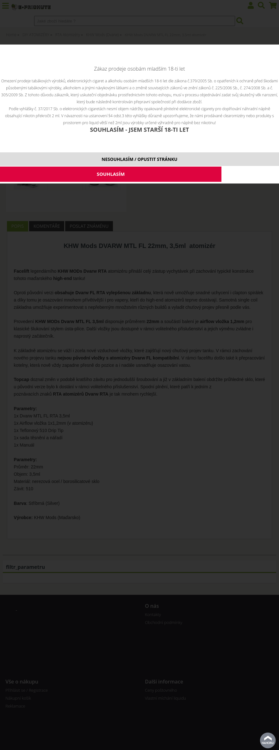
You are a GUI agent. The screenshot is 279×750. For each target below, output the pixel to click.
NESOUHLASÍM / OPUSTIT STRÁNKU (139, 159)
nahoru (268, 740)
